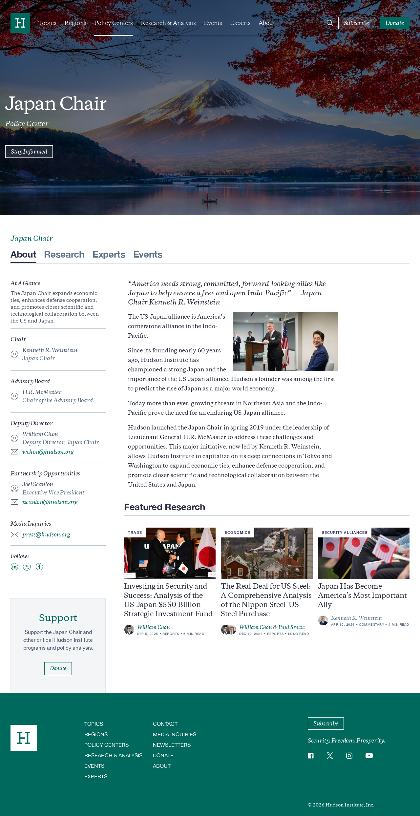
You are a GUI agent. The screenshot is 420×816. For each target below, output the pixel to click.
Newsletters (172, 745)
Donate (163, 755)
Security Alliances (345, 532)
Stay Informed (29, 151)
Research (64, 254)
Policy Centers (113, 23)
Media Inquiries (174, 734)
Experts (240, 23)
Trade (135, 532)
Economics (237, 532)
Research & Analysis (168, 23)
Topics (47, 23)
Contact (165, 724)
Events (213, 23)
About (267, 23)
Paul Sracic (291, 627)
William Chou (153, 627)
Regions (75, 23)
